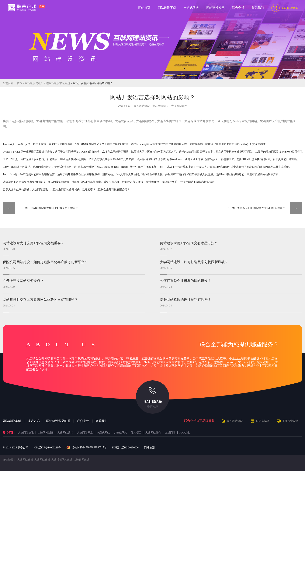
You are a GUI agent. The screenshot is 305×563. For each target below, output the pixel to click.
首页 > (21, 83)
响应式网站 (103, 432)
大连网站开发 (179, 106)
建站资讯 (34, 421)
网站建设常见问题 (58, 421)
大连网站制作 (160, 106)
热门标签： (9, 432)
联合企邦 (83, 421)
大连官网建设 (81, 459)
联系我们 (101, 421)
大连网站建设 (142, 106)
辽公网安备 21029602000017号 (86, 447)
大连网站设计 (65, 432)
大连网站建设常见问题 (57, 83)
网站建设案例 (12, 421)
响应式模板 (262, 421)
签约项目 (136, 432)
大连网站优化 (153, 432)
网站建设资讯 (33, 83)
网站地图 (149, 447)
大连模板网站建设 (61, 459)
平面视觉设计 (290, 421)
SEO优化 (184, 432)
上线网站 (170, 432)
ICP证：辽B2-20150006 (125, 447)
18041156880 (152, 402)
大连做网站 (120, 432)
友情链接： (9, 459)
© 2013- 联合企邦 (15, 447)
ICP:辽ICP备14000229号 (47, 447)
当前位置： (9, 83)
